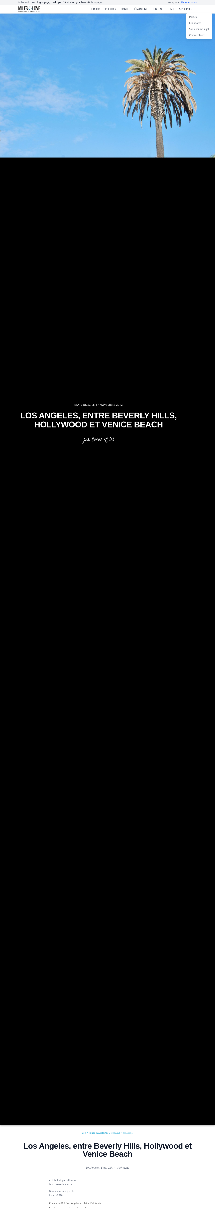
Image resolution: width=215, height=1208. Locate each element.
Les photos (195, 23)
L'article (193, 17)
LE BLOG (95, 9)
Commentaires (197, 35)
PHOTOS (110, 9)
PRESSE (158, 9)
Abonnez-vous (189, 2)
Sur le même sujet (199, 29)
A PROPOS (185, 9)
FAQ (171, 9)
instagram (173, 2)
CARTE (125, 9)
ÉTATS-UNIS (141, 9)
